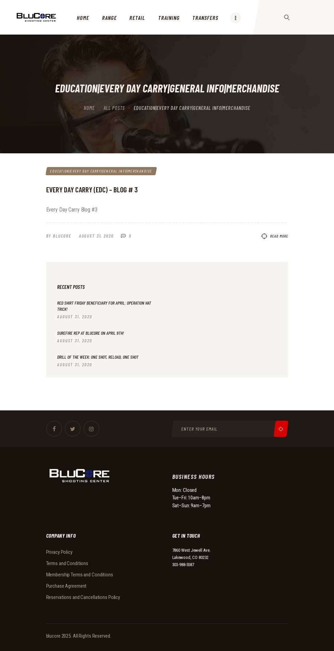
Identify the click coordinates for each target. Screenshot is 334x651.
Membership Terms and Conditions (79, 575)
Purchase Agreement (66, 586)
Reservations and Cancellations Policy (83, 598)
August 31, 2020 (96, 236)
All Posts (114, 108)
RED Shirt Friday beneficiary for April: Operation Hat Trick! (104, 306)
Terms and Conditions (67, 564)
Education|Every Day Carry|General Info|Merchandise (101, 171)
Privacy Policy (59, 552)
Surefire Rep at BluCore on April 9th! (90, 333)
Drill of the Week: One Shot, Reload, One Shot (97, 357)
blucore (53, 636)
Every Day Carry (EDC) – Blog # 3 (92, 189)
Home (89, 108)
